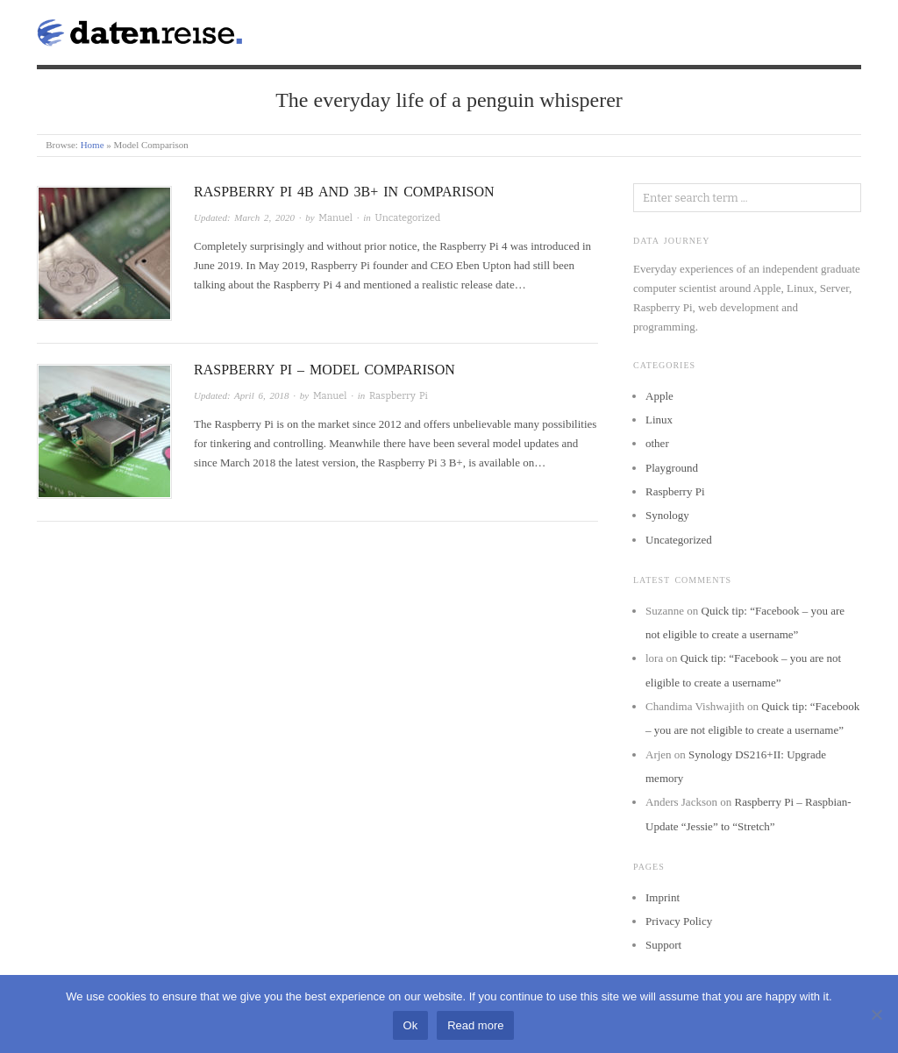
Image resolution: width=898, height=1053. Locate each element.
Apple (659, 395)
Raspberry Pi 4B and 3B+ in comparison (344, 191)
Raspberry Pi (398, 396)
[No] (876, 1014)
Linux (659, 419)
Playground (671, 467)
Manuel (335, 218)
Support (663, 944)
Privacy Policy (678, 921)
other (657, 443)
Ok (410, 1025)
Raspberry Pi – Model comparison (324, 369)
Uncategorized (408, 218)
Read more (475, 1025)
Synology (667, 515)
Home (92, 144)
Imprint (662, 897)
